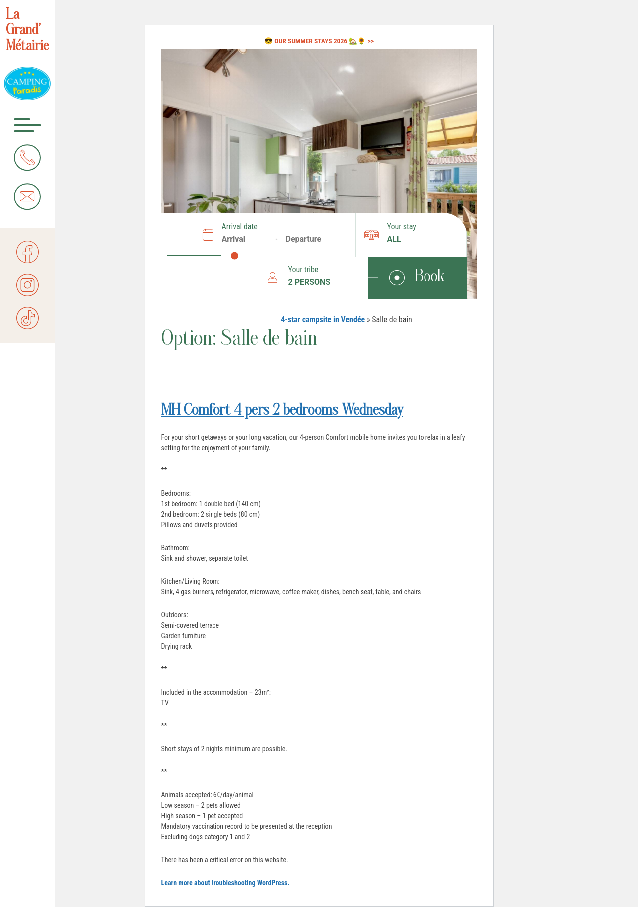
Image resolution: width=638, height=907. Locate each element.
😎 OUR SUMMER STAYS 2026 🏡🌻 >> (319, 41)
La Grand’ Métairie (27, 31)
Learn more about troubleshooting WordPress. (225, 883)
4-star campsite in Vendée (323, 319)
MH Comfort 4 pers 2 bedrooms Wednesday (282, 411)
